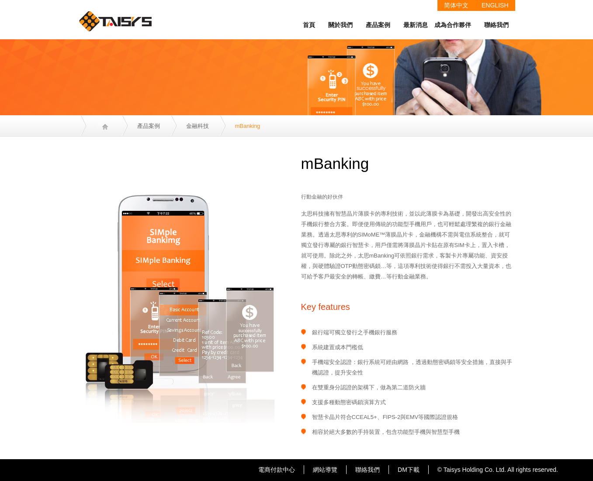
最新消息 (415, 24)
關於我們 (340, 24)
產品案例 (378, 24)
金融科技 (197, 126)
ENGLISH (495, 5)
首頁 (309, 24)
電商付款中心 (276, 469)
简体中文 (456, 5)
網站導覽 (325, 469)
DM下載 (409, 469)
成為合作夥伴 (452, 24)
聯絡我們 (496, 24)
